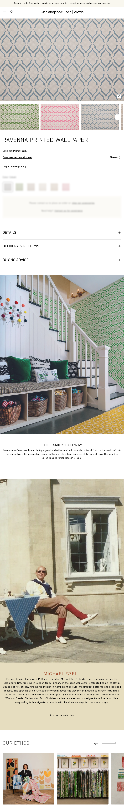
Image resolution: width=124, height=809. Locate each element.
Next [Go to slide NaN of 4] (117, 117)
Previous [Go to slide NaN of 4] (4, 117)
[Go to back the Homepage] (62, 12)
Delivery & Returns (62, 246)
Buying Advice (62, 260)
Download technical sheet (17, 157)
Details (62, 233)
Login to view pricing (14, 166)
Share (115, 158)
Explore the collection (62, 715)
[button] (96, 743)
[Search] (12, 11)
